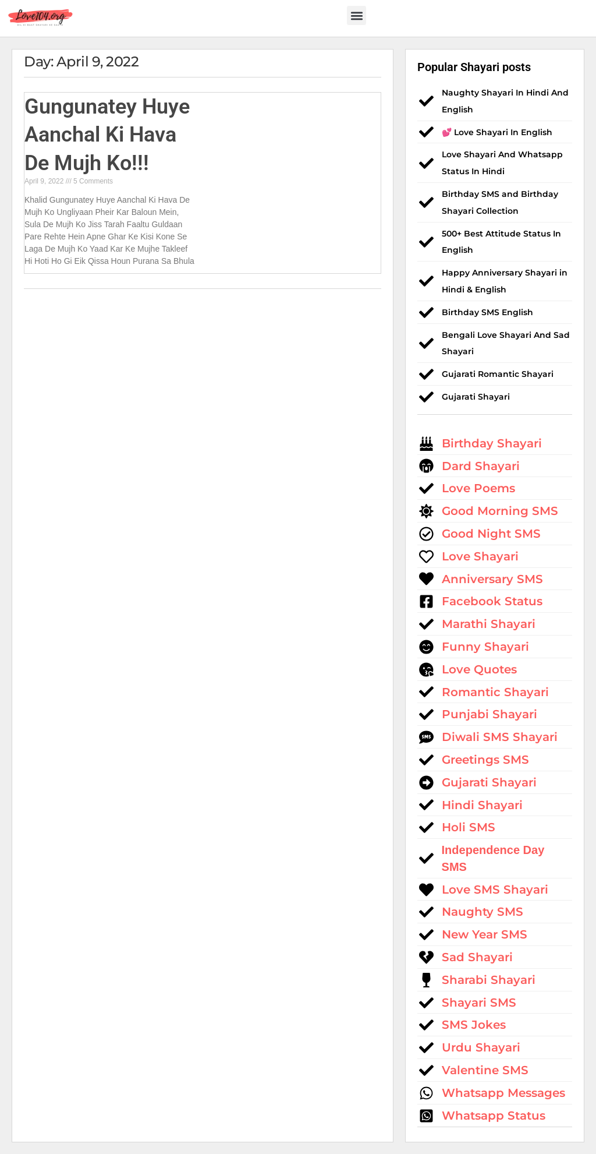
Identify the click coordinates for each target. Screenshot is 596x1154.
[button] (356, 15)
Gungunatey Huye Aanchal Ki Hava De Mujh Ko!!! (107, 134)
